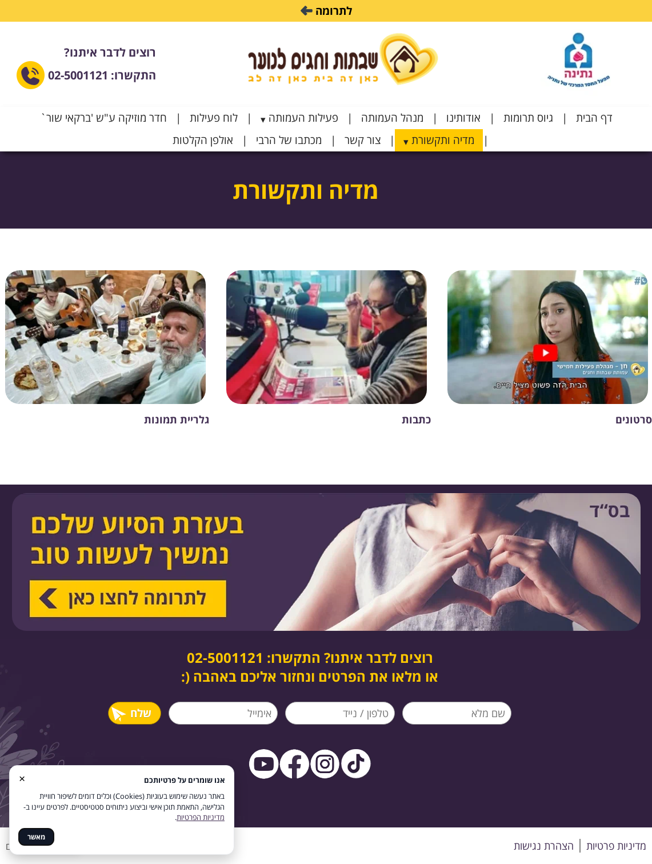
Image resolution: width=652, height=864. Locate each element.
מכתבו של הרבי (289, 140)
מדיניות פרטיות (616, 846)
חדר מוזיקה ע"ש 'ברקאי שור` (103, 117)
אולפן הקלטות (203, 140)
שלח (130, 713)
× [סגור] (22, 778)
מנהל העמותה (392, 117)
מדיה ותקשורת (442, 140)
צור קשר (363, 140)
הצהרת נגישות (544, 846)
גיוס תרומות (528, 117)
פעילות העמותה (303, 117)
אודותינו (463, 117)
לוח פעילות (214, 117)
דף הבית (594, 117)
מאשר (36, 837)
